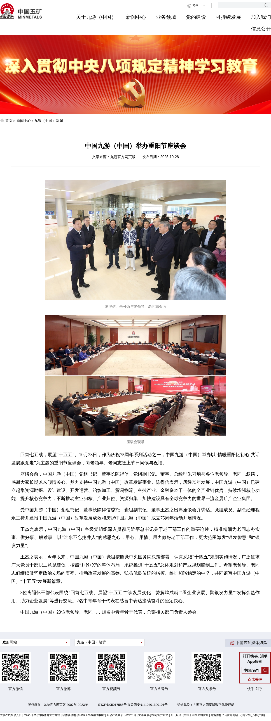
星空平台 (130, 715)
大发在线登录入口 (11, 715)
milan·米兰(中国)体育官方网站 (42, 715)
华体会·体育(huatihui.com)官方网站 (83, 715)
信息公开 (261, 29)
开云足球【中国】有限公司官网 (189, 715)
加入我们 (261, 17)
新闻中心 (136, 17)
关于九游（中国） (96, 17)
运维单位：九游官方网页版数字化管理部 (205, 705)
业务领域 (166, 17)
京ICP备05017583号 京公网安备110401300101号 (133, 705)
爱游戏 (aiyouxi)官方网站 (153, 715)
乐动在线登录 (115, 715)
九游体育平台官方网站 (224, 715)
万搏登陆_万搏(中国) (252, 715)
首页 (6, 121)
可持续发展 (228, 17)
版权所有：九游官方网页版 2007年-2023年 (58, 705)
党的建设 (196, 17)
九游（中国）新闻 (48, 121)
